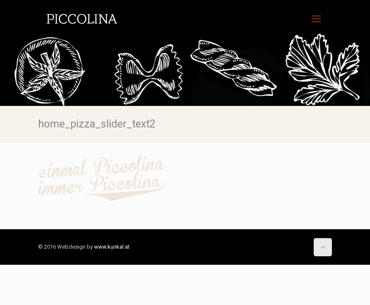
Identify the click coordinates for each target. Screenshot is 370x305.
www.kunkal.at (112, 247)
